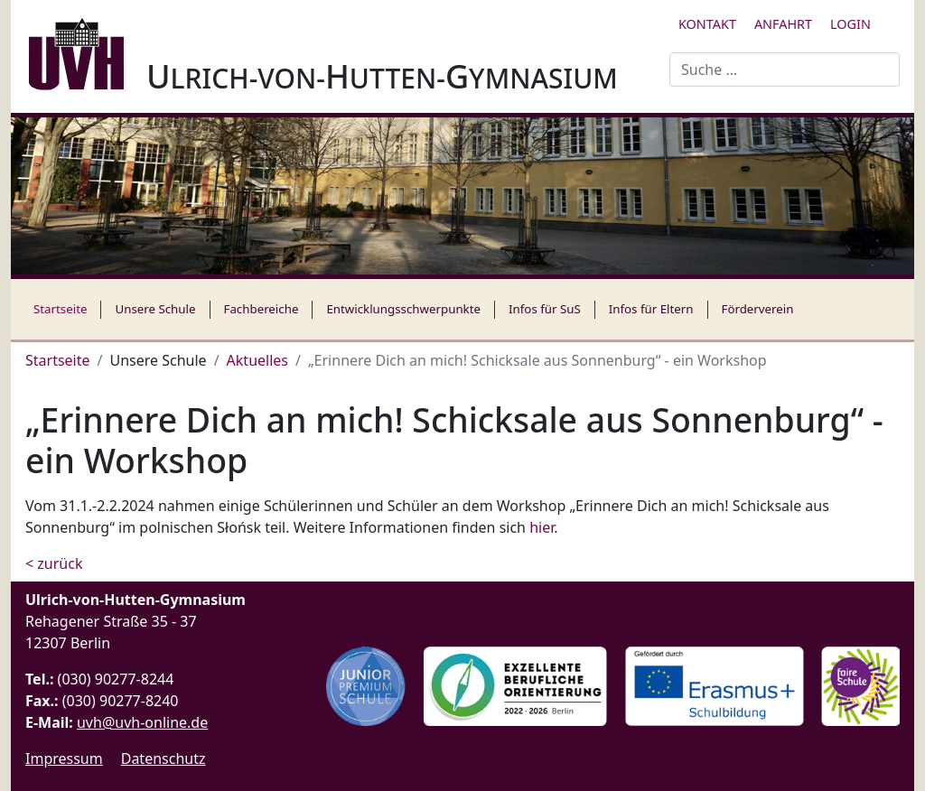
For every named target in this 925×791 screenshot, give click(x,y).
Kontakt (707, 24)
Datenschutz (163, 758)
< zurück (53, 563)
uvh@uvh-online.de (142, 722)
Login (850, 24)
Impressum (64, 758)
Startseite (60, 309)
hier (541, 527)
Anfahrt (783, 24)
